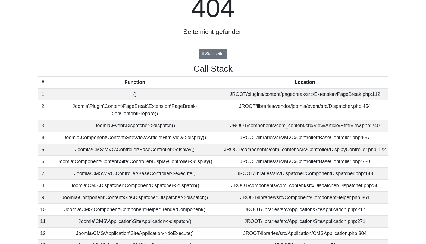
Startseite (213, 53)
